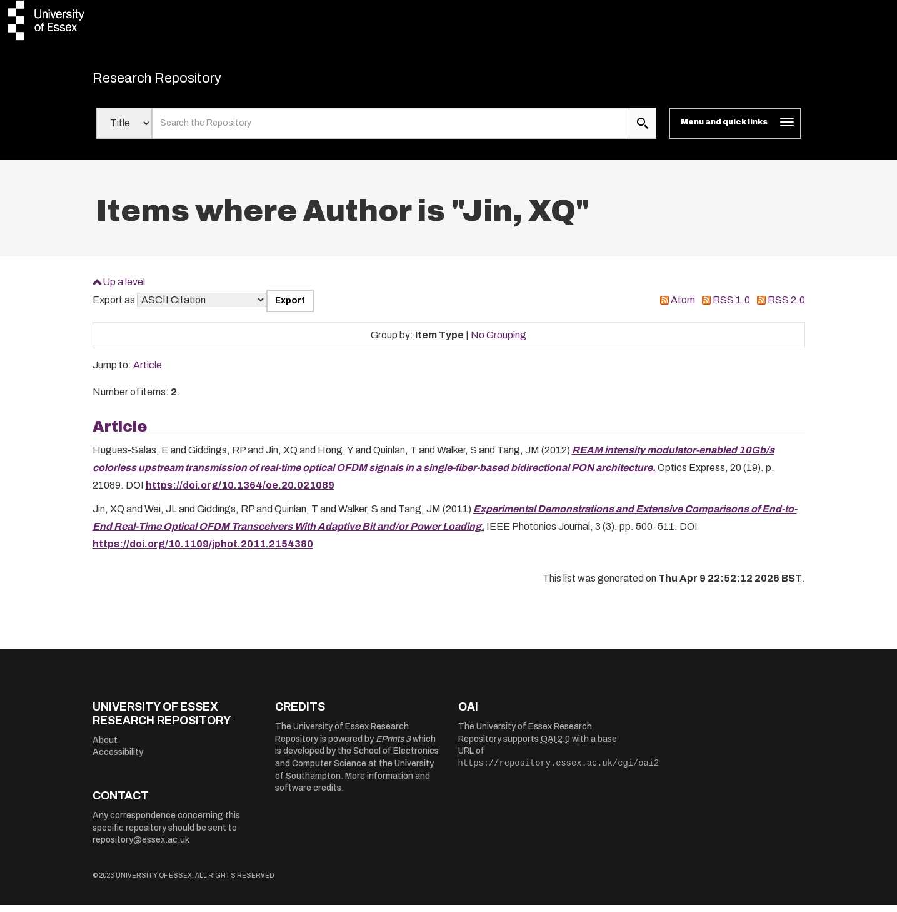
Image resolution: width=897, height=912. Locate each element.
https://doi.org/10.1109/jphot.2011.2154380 (203, 550)
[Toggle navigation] (735, 130)
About (105, 746)
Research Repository (180, 81)
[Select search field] (124, 130)
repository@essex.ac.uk (141, 846)
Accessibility (118, 759)
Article (147, 372)
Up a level (124, 288)
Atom (683, 306)
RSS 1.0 (731, 306)
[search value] (391, 130)
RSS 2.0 (786, 306)
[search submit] (642, 130)
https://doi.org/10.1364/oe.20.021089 (240, 492)
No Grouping (498, 341)
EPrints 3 (393, 745)
